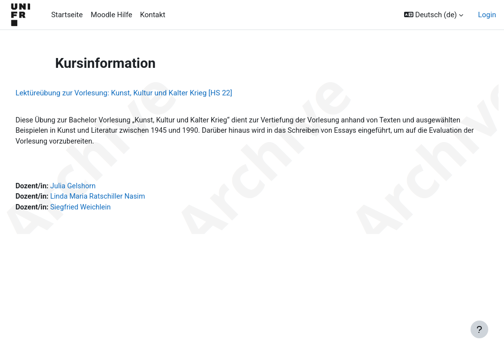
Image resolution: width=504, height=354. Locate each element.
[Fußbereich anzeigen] (479, 329)
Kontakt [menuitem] (152, 14)
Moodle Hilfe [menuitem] (111, 14)
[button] (434, 15)
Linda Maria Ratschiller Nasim (122, 198)
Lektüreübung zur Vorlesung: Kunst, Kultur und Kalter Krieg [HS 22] (145, 92)
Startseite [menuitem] (67, 14)
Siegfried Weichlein (104, 209)
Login (487, 14)
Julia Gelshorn (96, 187)
